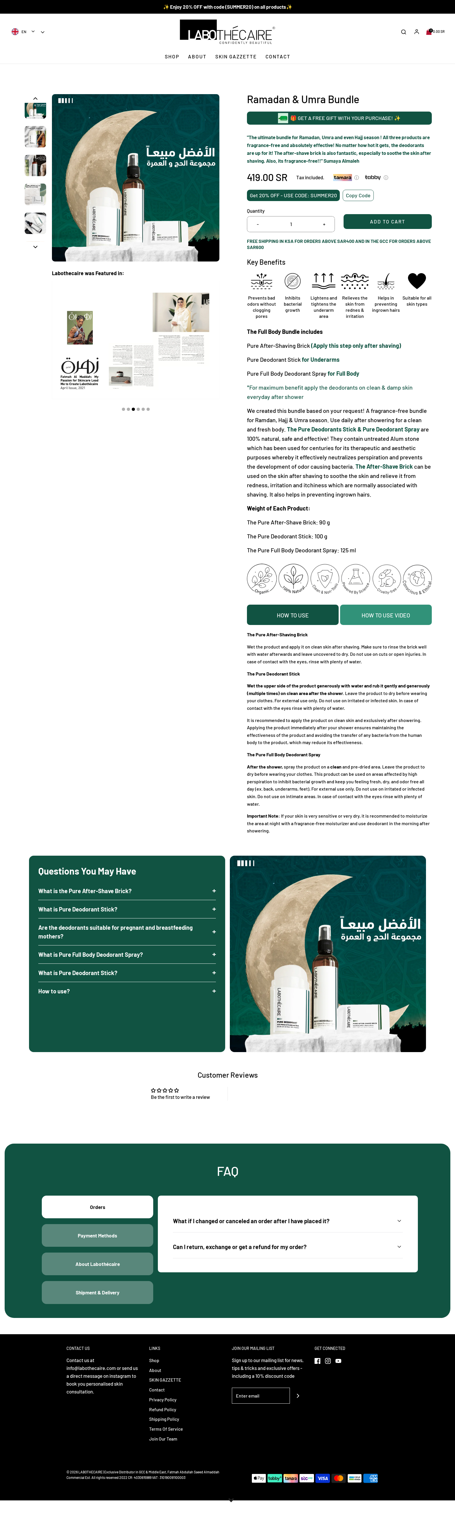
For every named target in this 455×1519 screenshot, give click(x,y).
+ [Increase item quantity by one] (324, 224)
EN (19, 31)
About (197, 56)
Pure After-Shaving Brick (278, 345)
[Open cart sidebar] (435, 31)
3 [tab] (133, 409)
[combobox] (23, 31)
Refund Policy (163, 1427)
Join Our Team (164, 1457)
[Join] (298, 1413)
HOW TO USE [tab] (293, 614)
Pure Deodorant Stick (274, 359)
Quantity (256, 211)
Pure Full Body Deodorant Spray (286, 373)
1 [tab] (123, 409)
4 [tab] (138, 409)
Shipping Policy (165, 1437)
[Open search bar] (403, 31)
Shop (172, 56)
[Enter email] (261, 1413)
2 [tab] (128, 409)
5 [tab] (143, 409)
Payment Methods (97, 1244)
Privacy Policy (163, 1417)
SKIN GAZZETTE (236, 56)
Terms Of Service (167, 1447)
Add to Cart (387, 224)
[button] (35, 98)
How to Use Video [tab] (386, 614)
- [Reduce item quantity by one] (258, 224)
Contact (278, 56)
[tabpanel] (135, 340)
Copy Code (358, 194)
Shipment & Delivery (98, 1308)
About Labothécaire (97, 1276)
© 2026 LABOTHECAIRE (84, 1490)
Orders (97, 1212)
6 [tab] (148, 409)
